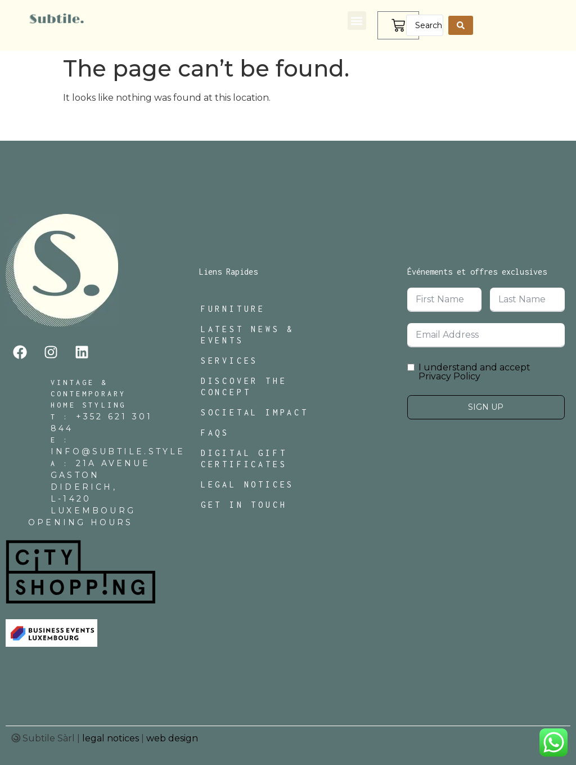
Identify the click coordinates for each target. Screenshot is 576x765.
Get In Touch (244, 504)
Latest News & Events (247, 334)
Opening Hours (80, 522)
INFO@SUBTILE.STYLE (118, 451)
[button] (357, 20)
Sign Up (485, 407)
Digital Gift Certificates (244, 458)
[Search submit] (460, 25)
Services (229, 360)
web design (172, 738)
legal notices (110, 738)
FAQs (215, 432)
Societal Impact (255, 412)
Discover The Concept (244, 386)
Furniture (233, 309)
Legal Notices (247, 484)
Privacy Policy (449, 376)
